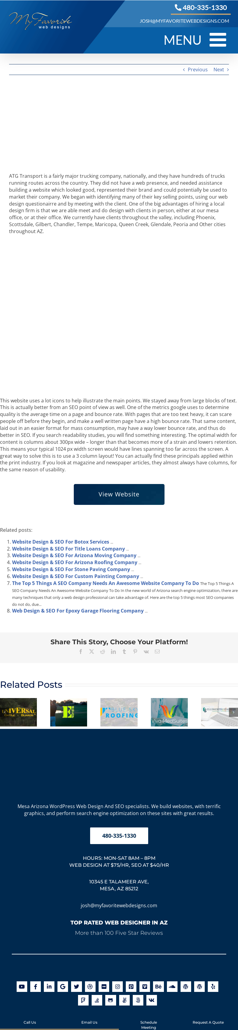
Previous (198, 69)
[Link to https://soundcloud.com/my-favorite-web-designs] (172, 986)
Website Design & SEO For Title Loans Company (68, 548)
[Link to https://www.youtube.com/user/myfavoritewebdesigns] (22, 986)
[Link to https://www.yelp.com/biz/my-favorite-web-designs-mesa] (213, 986)
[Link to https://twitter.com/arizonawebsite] (76, 986)
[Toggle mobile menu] (219, 39)
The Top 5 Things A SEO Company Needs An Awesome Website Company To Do (105, 583)
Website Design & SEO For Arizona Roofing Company (74, 562)
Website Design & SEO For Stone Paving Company (71, 569)
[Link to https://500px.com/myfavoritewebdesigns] (138, 1000)
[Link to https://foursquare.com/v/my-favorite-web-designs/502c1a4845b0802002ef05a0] (83, 1000)
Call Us (30, 1017)
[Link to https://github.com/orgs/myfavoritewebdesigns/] (110, 1000)
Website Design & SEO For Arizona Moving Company (74, 555)
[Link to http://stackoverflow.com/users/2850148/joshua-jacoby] (97, 1000)
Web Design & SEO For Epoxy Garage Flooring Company (78, 610)
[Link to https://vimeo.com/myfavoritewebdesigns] (144, 986)
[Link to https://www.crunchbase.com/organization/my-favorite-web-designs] (151, 1000)
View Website (119, 494)
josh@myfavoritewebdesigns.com (119, 905)
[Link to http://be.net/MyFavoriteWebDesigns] (158, 986)
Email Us (89, 1017)
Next (219, 69)
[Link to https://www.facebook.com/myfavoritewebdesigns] (35, 986)
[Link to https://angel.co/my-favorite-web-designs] (124, 1000)
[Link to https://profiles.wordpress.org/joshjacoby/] (199, 986)
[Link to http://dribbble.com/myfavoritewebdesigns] (90, 986)
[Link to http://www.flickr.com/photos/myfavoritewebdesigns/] (104, 986)
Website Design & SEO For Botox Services (60, 541)
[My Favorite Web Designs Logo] (119, 739)
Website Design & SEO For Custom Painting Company (75, 576)
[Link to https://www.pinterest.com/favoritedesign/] (131, 986)
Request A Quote (208, 1017)
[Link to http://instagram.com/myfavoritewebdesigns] (117, 986)
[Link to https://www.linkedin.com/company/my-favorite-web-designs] (49, 986)
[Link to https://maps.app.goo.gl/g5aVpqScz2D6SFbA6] (62, 986)
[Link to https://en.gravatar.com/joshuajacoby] (186, 986)
